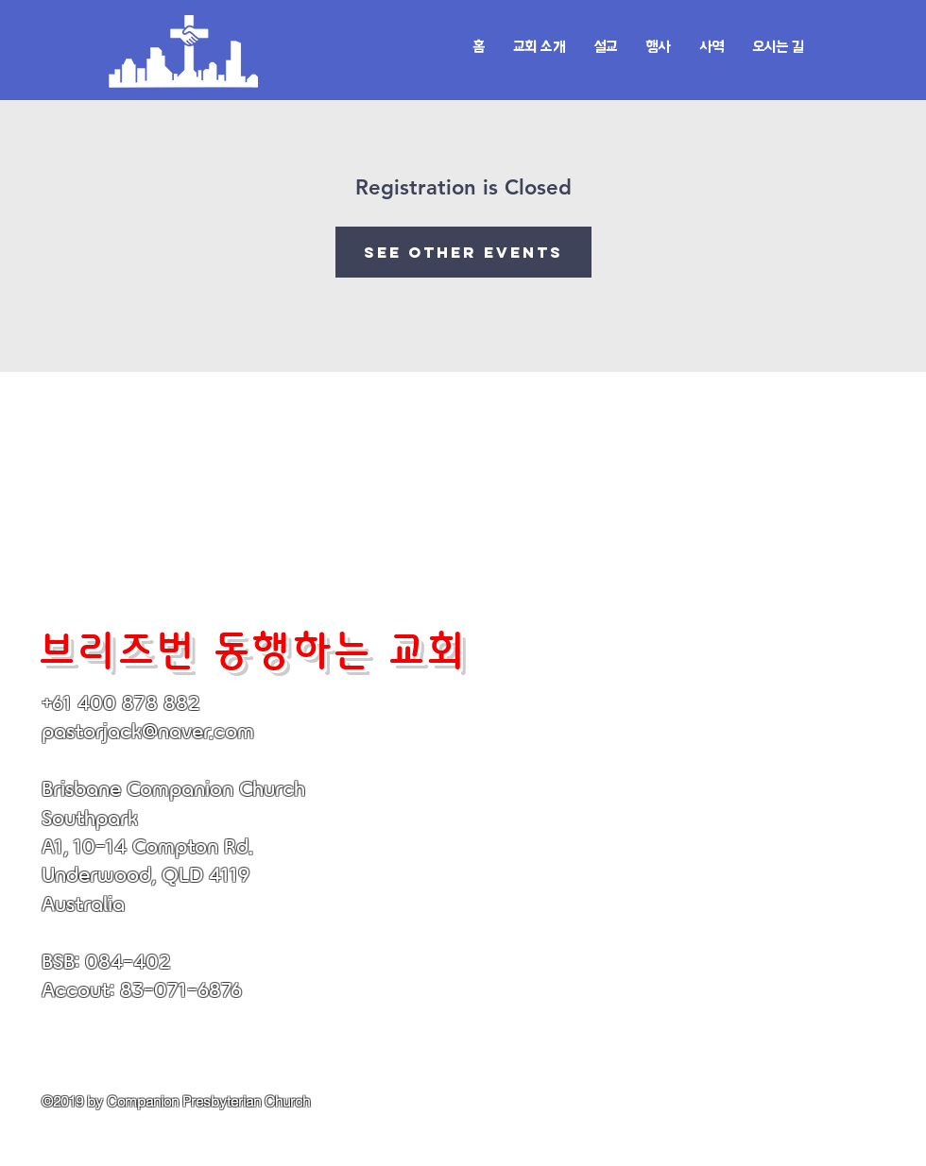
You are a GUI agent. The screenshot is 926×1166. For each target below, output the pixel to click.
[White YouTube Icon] (86, 1021)
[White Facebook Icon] (52, 1021)
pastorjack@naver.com (148, 730)
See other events (463, 252)
